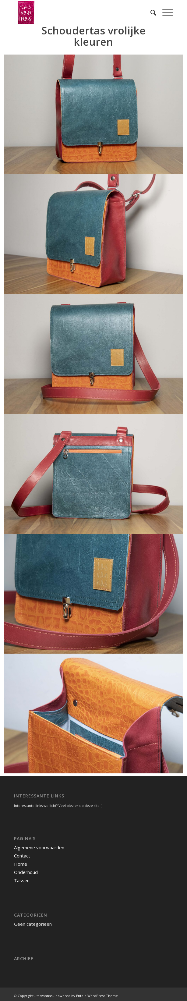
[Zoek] (150, 12)
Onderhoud (26, 872)
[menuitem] (150, 12)
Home (20, 864)
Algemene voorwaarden (39, 847)
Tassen (22, 880)
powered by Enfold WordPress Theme (86, 995)
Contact (22, 856)
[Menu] (164, 12)
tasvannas (44, 995)
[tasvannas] (77, 12)
